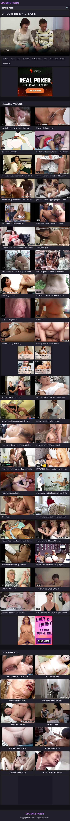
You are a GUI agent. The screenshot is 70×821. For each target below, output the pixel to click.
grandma (6, 63)
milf (12, 59)
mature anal (36, 59)
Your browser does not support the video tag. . (35, 36)
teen (18, 59)
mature (5, 59)
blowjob (26, 59)
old (56, 59)
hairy (62, 59)
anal (45, 59)
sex (51, 59)
